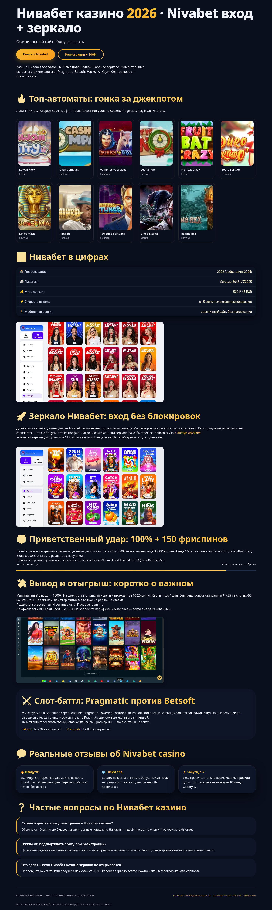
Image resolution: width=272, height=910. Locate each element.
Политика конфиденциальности (192, 895)
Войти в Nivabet (35, 54)
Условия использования (227, 895)
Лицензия (250, 895)
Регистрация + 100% (81, 54)
